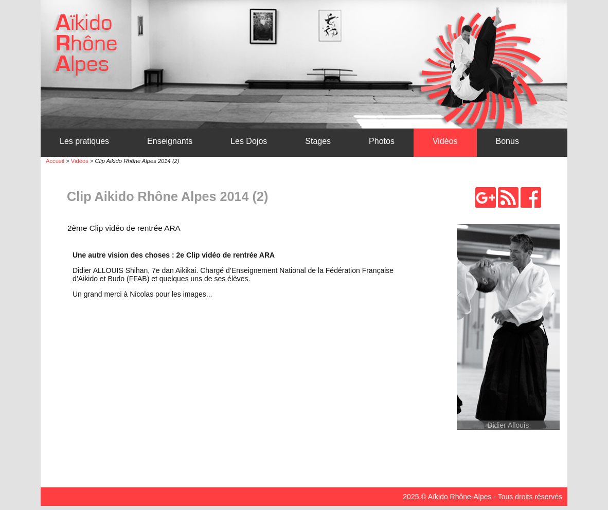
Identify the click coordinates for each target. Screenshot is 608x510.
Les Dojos (248, 141)
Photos (382, 141)
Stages (318, 141)
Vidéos (445, 141)
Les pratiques (84, 141)
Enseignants (169, 141)
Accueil (55, 161)
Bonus (507, 141)
